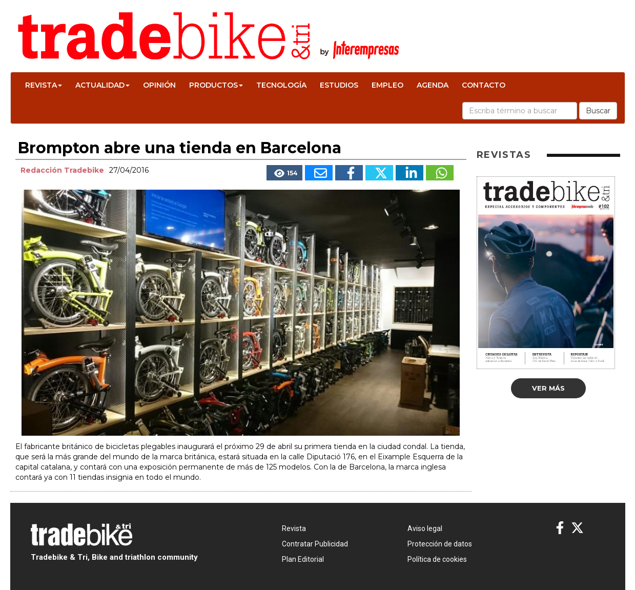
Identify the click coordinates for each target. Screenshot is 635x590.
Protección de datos (439, 544)
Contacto (483, 85)
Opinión (159, 85)
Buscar (598, 110)
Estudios (339, 85)
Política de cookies (437, 559)
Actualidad (102, 85)
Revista (43, 85)
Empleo (387, 85)
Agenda (432, 85)
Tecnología (281, 85)
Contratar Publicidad (315, 544)
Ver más (548, 388)
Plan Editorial (303, 559)
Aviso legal (424, 528)
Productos (216, 85)
